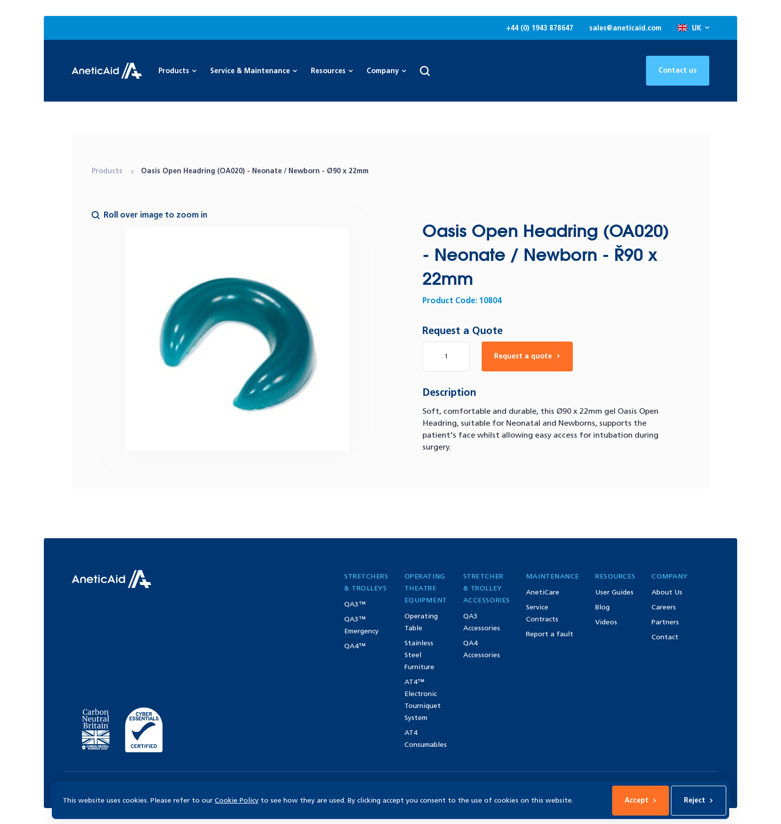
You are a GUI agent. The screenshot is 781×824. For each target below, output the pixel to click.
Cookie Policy (237, 800)
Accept (640, 800)
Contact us (677, 70)
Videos (606, 622)
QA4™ (355, 646)
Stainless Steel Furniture (419, 655)
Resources (332, 71)
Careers (663, 607)
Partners (665, 622)
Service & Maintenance (253, 71)
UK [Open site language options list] (693, 28)
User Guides (614, 592)
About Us (666, 592)
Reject (698, 800)
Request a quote (527, 356)
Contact (664, 637)
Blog (602, 607)
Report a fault (549, 634)
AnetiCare (542, 592)
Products (108, 171)
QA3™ (355, 604)
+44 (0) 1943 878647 (539, 28)
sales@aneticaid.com (625, 28)
